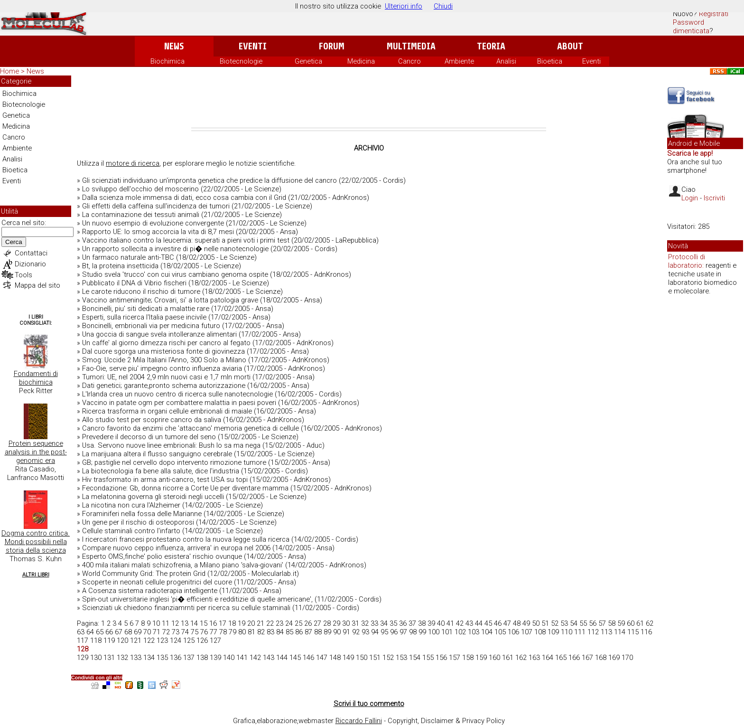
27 (317, 623)
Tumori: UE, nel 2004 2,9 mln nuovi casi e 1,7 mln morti (166, 377)
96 (394, 632)
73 (175, 632)
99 (422, 632)
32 (365, 623)
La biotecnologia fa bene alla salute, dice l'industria (160, 471)
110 (566, 632)
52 (554, 623)
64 (90, 632)
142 (255, 657)
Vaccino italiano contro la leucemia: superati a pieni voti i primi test (185, 240)
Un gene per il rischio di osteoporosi (138, 522)
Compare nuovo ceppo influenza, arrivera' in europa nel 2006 (176, 548)
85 (289, 632)
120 (122, 640)
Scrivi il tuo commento (369, 703)
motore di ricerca (132, 163)
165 (561, 657)
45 (488, 623)
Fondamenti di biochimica (36, 377)
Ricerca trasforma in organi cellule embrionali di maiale (167, 411)
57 (602, 623)
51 (545, 623)
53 (564, 623)
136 (175, 657)
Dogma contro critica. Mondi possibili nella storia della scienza (35, 542)
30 (346, 623)
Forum (331, 46)
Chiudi (443, 6)
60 (630, 623)
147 (321, 657)
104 (487, 632)
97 (403, 632)
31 (355, 623)
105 (500, 632)
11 (165, 623)
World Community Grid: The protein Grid (143, 573)
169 (614, 657)
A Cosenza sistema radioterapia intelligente (149, 590)
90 (337, 632)
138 (202, 657)
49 (526, 623)
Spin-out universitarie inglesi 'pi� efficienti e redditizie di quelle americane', (197, 599)
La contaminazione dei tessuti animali (140, 214)
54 (573, 623)
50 (535, 623)
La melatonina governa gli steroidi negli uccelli (153, 496)
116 (646, 632)
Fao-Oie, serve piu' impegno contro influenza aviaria (162, 368)
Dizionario (30, 264)
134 (149, 657)
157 (454, 657)
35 (393, 623)
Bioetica (549, 61)
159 (481, 657)
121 (135, 640)
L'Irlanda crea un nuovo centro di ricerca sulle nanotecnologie (177, 394)
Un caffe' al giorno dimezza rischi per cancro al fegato (166, 343)
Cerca (13, 241)
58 (611, 623)
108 (540, 632)
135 (162, 657)
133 (135, 657)
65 (99, 632)
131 (109, 657)
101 (447, 632)
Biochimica (167, 61)
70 (147, 632)
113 (606, 632)
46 (498, 623)
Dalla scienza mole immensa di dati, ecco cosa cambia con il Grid (184, 197)
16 (213, 623)
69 (137, 632)
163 (534, 657)
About (570, 46)
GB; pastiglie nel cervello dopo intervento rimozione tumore (174, 462)
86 (299, 632)
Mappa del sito (37, 285)
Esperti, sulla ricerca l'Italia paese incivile (144, 317)
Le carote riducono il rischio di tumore (141, 291)
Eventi (253, 46)
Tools (23, 275)
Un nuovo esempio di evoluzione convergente (153, 223)
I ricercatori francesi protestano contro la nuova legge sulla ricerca (185, 539)
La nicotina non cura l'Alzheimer (131, 505)
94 (375, 632)
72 (166, 632)
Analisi (506, 61)
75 (194, 632)
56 (592, 623)
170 (627, 657)
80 (242, 632)
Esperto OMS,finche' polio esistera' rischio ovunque (162, 556)
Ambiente (459, 61)
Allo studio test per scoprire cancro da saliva (151, 419)
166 (574, 657)
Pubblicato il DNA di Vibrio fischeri (134, 283)
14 (194, 623)
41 (450, 623)
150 (361, 657)
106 (513, 632)
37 (412, 623)
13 (184, 623)
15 (203, 623)
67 (118, 632)
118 (96, 640)
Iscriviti (714, 198)
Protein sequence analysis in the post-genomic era (36, 452)
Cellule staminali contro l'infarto (131, 531)
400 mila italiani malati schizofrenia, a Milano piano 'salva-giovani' (182, 565)
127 (215, 640)
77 (213, 632)
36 (403, 623)
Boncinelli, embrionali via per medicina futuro (151, 325)
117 (82, 640)
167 (587, 657)
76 (204, 632)
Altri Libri (35, 575)
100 (433, 632)
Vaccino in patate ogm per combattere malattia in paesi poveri (179, 402)
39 (431, 623)
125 (189, 640)
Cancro (409, 61)
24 (289, 623)
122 (149, 640)
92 (356, 632)
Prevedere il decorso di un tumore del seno (149, 437)
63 (80, 632)
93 (365, 632)
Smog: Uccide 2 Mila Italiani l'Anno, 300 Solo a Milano (164, 360)
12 (175, 623)
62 (649, 623)
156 (441, 657)
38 (422, 623)
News (174, 46)
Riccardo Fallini (358, 720)
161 (507, 657)
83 (270, 632)
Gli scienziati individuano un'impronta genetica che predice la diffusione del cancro (209, 180)
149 (348, 657)
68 (128, 632)
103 (473, 632)
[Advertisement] (368, 101)
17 (222, 623)
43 (469, 623)
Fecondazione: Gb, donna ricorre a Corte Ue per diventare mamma (185, 488)
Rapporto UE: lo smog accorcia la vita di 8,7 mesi (158, 231)
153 (401, 657)
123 (162, 640)
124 (175, 640)
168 (600, 657)
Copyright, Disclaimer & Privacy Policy (446, 720)
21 (260, 623)
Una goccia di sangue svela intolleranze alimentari (159, 334)
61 (640, 623)
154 (414, 657)
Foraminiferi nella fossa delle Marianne (142, 513)
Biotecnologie (241, 61)
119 (109, 640)
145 (295, 657)
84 (280, 632)
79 (232, 632)
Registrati (713, 13)
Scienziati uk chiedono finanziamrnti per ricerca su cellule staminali (186, 607)
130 (96, 657)
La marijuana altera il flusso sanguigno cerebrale (157, 454)
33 (374, 623)
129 (82, 657)
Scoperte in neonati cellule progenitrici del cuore (157, 582)
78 (223, 632)
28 (327, 623)
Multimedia (411, 46)
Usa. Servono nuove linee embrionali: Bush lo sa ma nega (171, 445)
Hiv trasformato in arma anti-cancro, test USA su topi (165, 479)
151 (375, 657)
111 (580, 632)
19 (241, 623)
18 (232, 623)
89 (327, 632)
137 (189, 657)
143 (268, 657)
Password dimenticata (691, 26)
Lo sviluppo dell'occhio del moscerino (140, 189)
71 (156, 632)
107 (526, 632)
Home (9, 71)
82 (261, 632)
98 (413, 632)
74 (185, 632)
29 (336, 623)
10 (156, 623)
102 (460, 632)
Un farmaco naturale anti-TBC (128, 257)
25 (298, 623)
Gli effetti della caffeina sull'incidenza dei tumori (156, 206)
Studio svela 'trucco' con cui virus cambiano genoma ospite (175, 274)
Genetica (308, 61)
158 (468, 657)
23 (279, 623)
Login (689, 198)
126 (202, 640)
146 (308, 657)
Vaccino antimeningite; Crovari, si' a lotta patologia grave (170, 300)
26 (308, 623)
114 (619, 632)
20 (251, 623)
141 (242, 657)
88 (318, 632)
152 (388, 657)
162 (521, 657)
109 (553, 632)
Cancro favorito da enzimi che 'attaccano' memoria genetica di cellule (190, 428)
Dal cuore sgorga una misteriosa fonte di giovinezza (163, 351)
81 (251, 632)
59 (621, 623)
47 (507, 623)
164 (547, 657)
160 (494, 657)
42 (460, 623)
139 (215, 657)
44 (479, 623)
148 (335, 657)
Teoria (491, 46)
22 (270, 623)
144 (282, 657)
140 (228, 657)
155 (428, 657)
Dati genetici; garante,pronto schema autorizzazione (163, 385)
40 (441, 623)
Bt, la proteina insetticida (120, 266)
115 (633, 632)
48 (517, 623)
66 (109, 632)
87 (308, 632)
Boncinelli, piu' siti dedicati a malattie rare (145, 308)
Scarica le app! (690, 153)
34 (384, 623)
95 (384, 632)
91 (346, 632)
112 (593, 632)
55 (583, 623)
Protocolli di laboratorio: (686, 261)
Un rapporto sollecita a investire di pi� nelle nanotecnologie (175, 249)
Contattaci (31, 253)
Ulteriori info (403, 6)
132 (122, 657)
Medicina (361, 61)
